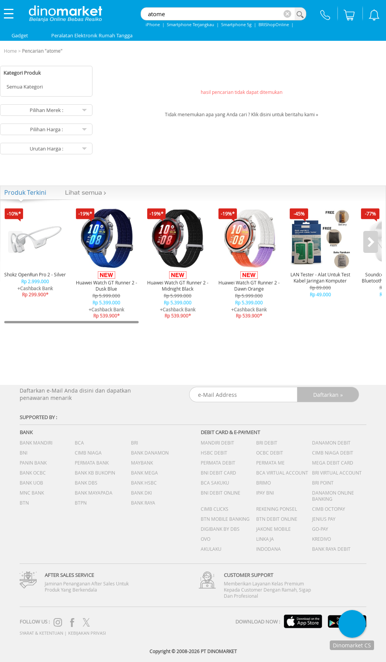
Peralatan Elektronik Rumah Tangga (92, 35)
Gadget (20, 35)
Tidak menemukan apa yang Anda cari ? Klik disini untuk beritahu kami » (241, 114)
